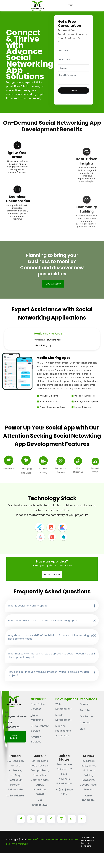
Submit (73, 90)
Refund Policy (87, 840)
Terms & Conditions (86, 844)
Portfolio (85, 710)
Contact (85, 722)
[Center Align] (21, 819)
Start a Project (13, 736)
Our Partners (87, 716)
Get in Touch (52, 574)
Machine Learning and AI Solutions (63, 730)
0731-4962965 (15, 795)
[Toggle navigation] (70, 6)
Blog (82, 728)
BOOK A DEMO (52, 282)
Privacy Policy (87, 837)
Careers (85, 704)
